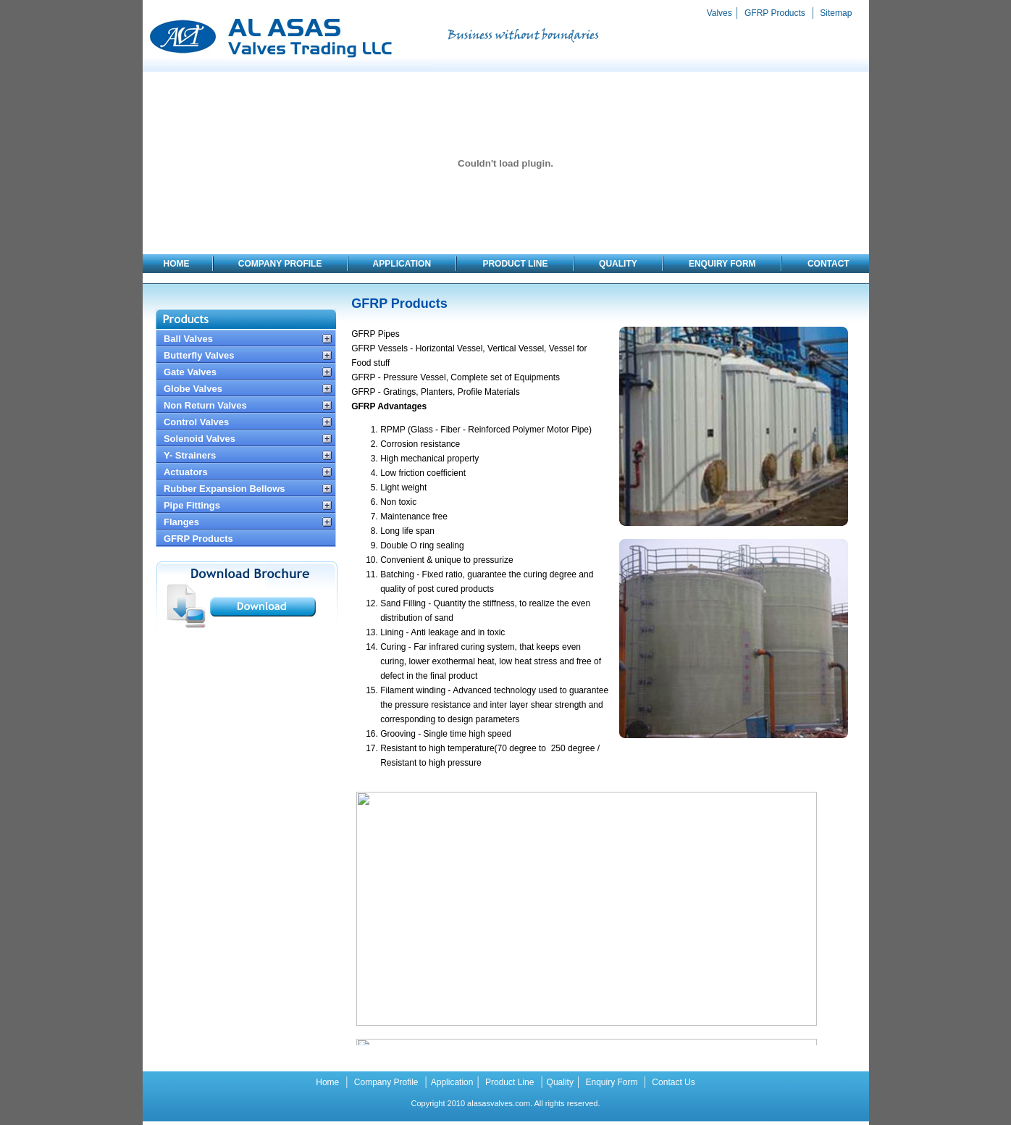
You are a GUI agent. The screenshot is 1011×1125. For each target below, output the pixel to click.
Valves (719, 13)
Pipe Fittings (192, 505)
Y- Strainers (190, 455)
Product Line (508, 1082)
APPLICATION (402, 264)
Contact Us (672, 1082)
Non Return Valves (205, 405)
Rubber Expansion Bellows (224, 488)
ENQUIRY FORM (723, 264)
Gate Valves (190, 372)
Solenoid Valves (199, 438)
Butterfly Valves (199, 355)
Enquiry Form (611, 1082)
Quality (560, 1082)
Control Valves (196, 422)
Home (327, 1082)
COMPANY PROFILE (280, 264)
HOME (177, 264)
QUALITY (618, 264)
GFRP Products (774, 13)
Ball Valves (188, 338)
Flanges (181, 522)
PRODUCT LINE (516, 264)
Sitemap (835, 13)
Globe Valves (193, 388)
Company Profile (384, 1082)
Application (452, 1082)
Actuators (186, 472)
